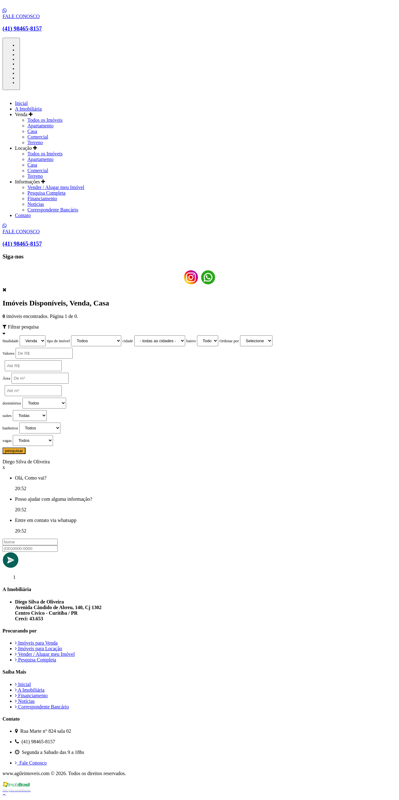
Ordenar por (229, 341)
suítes (7, 416)
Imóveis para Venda (36, 643)
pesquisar (14, 450)
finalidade (10, 341)
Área (6, 378)
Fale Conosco (31, 762)
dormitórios (11, 403)
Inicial (21, 103)
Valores (8, 353)
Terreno (35, 142)
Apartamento (40, 125)
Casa (32, 131)
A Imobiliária (28, 108)
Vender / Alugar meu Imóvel (55, 187)
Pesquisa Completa (46, 193)
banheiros (10, 428)
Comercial (37, 137)
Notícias (35, 204)
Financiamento (42, 198)
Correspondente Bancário (52, 209)
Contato (23, 215)
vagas (7, 440)
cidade (128, 341)
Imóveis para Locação (38, 648)
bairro (191, 341)
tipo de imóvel (58, 341)
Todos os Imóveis (45, 120)
